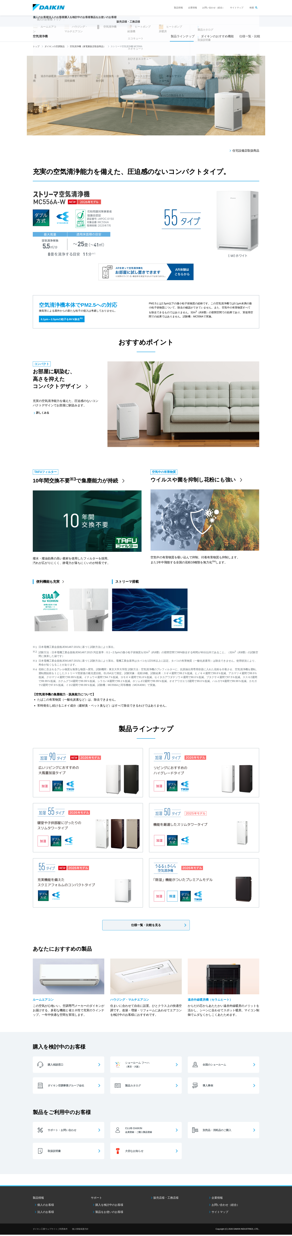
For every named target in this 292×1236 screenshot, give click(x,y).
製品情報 (178, 7)
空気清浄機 (40, 36)
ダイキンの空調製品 (55, 46)
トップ (36, 46)
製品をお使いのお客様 (109, 1213)
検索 (252, 7)
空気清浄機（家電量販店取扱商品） (88, 46)
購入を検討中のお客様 (109, 1206)
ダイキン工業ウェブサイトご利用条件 (50, 1230)
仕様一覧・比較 (248, 36)
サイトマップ (236, 7)
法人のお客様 (45, 1213)
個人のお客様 (45, 1206)
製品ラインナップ (182, 36)
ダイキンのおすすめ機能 (216, 36)
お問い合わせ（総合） (213, 7)
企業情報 (192, 7)
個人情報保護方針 (80, 1230)
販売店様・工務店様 (157, 23)
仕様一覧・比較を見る (146, 925)
